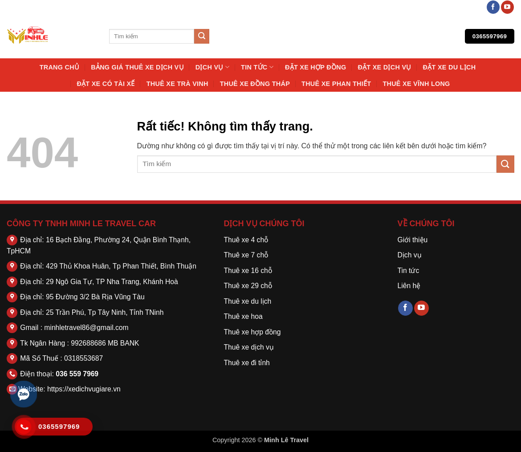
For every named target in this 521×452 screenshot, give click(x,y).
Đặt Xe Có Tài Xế (105, 83)
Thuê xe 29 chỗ (248, 285)
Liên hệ (409, 285)
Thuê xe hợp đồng (252, 332)
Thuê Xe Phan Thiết (336, 83)
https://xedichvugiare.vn (84, 389)
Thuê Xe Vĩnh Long (416, 83)
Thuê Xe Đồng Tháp (255, 83)
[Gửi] (201, 36)
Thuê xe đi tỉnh (247, 362)
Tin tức (257, 67)
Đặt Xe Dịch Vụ (384, 67)
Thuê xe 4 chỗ (246, 240)
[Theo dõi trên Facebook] (493, 7)
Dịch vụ (212, 67)
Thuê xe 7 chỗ (246, 255)
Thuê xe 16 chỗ (248, 270)
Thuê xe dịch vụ (249, 347)
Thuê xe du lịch (248, 301)
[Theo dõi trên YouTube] (507, 7)
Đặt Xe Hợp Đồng (315, 67)
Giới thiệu (413, 240)
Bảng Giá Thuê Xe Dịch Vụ (137, 67)
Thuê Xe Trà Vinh (177, 83)
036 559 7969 (77, 374)
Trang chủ (60, 67)
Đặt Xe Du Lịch (449, 67)
